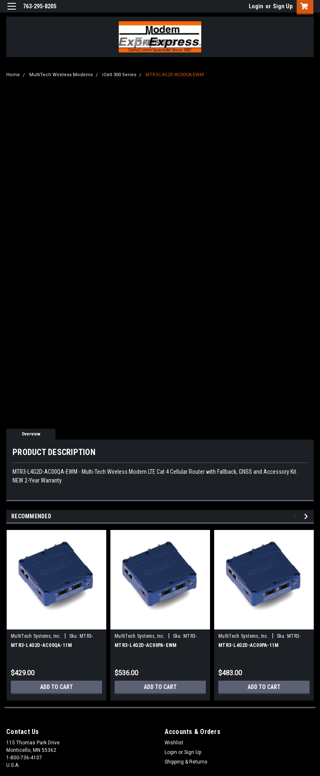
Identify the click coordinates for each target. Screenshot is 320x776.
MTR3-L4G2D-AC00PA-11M (248, 645)
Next (307, 516)
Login (256, 6)
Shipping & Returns (186, 762)
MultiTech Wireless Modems (61, 74)
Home (13, 74)
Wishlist (174, 743)
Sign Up (282, 6)
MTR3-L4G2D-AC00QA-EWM (174, 74)
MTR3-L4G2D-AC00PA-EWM (145, 645)
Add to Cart (56, 687)
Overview (31, 434)
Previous (295, 516)
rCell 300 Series (119, 74)
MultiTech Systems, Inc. (36, 636)
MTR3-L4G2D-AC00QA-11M (41, 645)
